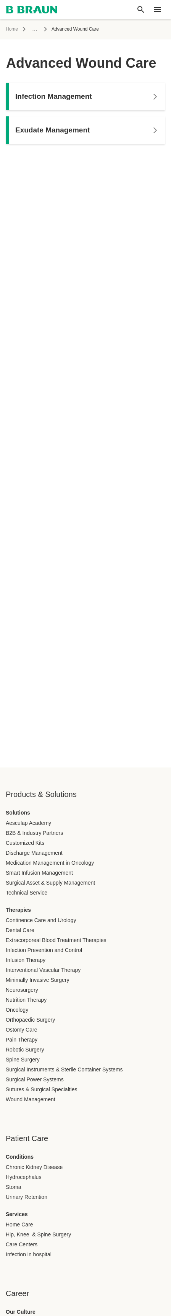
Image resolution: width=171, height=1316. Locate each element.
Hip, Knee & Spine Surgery (38, 1234)
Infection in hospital (29, 1254)
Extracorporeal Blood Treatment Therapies (56, 940)
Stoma (13, 1187)
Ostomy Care (21, 1030)
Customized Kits (25, 843)
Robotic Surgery (25, 1050)
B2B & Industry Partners (34, 833)
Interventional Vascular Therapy (43, 970)
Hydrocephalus (23, 1177)
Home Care (19, 1224)
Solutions (18, 813)
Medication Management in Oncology (50, 863)
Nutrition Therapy (26, 1000)
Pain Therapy (21, 1040)
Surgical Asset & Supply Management (50, 883)
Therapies (18, 910)
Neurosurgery (22, 990)
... (34, 29)
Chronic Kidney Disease (34, 1167)
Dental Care (20, 930)
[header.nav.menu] (157, 9)
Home (12, 29)
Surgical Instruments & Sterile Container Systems (64, 1069)
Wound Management (30, 1099)
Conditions (20, 1157)
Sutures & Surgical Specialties (41, 1089)
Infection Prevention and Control (44, 950)
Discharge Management (34, 853)
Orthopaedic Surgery (30, 1020)
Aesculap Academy (28, 823)
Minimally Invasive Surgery (37, 980)
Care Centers (21, 1244)
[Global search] (140, 9)
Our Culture (20, 1312)
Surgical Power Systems (35, 1079)
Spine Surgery (23, 1059)
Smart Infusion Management (39, 873)
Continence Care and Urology (41, 920)
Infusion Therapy (25, 960)
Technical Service (26, 893)
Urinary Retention (26, 1197)
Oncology (17, 1010)
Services (17, 1214)
